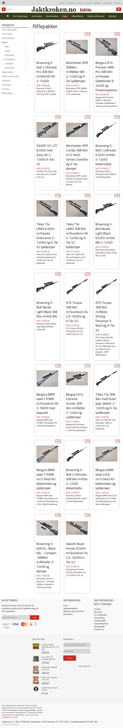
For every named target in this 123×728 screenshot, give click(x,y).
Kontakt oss (117, 3)
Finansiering (80, 3)
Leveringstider (89, 3)
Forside (97, 609)
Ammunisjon (37, 16)
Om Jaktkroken (71, 3)
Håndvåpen (10, 68)
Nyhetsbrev (68, 614)
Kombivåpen (10, 59)
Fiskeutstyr (6, 85)
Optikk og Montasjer (95, 16)
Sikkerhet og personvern (73, 611)
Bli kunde (98, 612)
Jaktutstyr (112, 16)
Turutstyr (5, 89)
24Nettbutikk (14, 724)
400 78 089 (64, 722)
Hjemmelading (52, 16)
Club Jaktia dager (20, 16)
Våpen (65, 16)
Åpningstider (98, 3)
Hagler (7, 51)
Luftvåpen (9, 64)
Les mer (28, 715)
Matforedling (7, 93)
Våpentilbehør (77, 16)
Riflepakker (9, 55)
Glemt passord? (84, 666)
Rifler (7, 47)
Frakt (65, 606)
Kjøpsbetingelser (107, 3)
